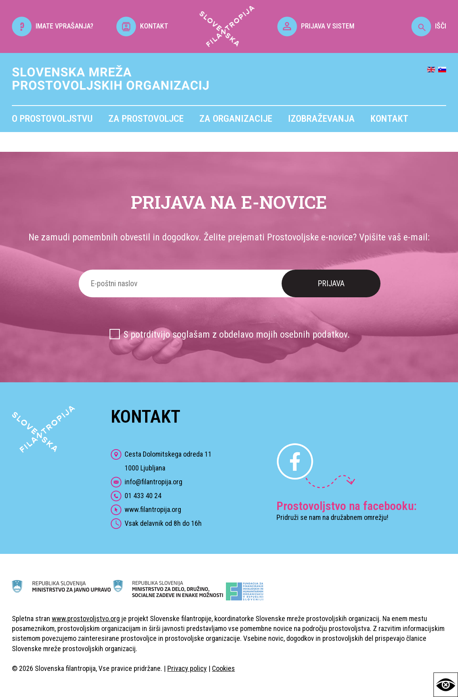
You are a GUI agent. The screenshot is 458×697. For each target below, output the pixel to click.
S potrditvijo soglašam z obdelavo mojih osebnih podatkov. (236, 334)
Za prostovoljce (146, 118)
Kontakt (389, 118)
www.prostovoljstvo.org (86, 618)
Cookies (223, 668)
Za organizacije (235, 118)
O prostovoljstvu (52, 118)
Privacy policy (187, 668)
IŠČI (428, 26)
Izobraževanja (321, 118)
